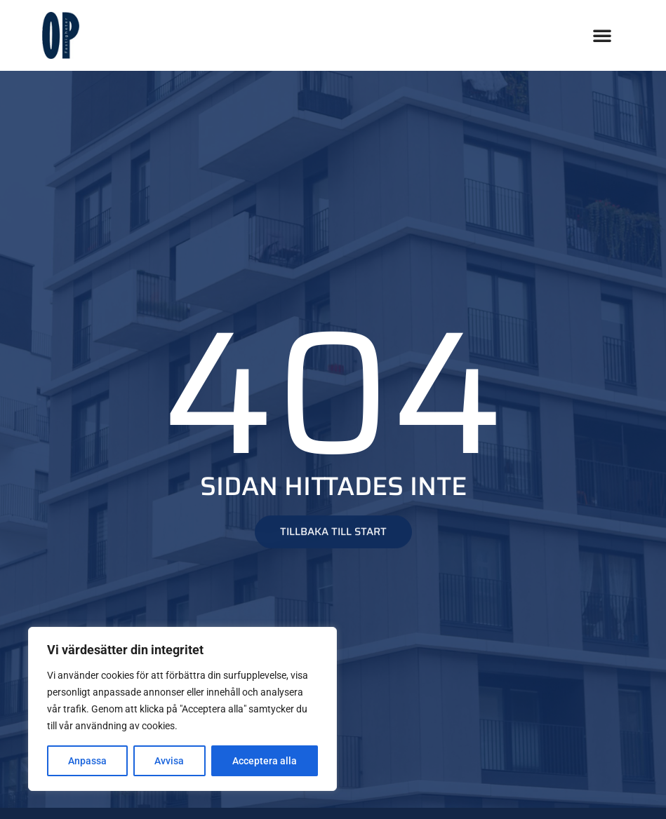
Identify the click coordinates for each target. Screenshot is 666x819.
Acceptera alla (264, 760)
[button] (602, 35)
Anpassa (87, 760)
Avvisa (169, 760)
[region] (182, 709)
